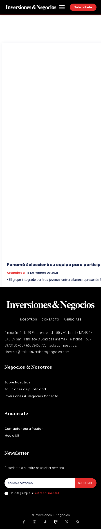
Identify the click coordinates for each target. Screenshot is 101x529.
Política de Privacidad (46, 493)
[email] (39, 483)
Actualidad (16, 273)
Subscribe (85, 483)
